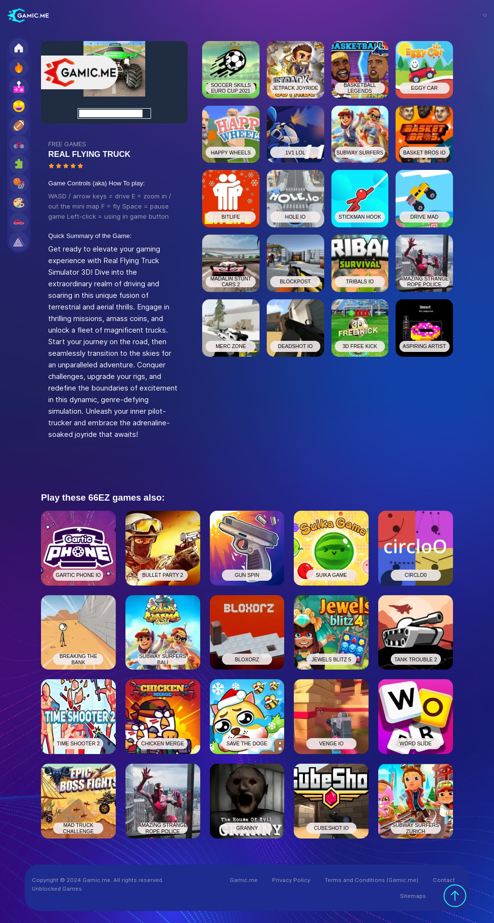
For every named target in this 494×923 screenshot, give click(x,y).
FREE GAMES (67, 144)
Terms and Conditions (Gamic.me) (371, 880)
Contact (444, 880)
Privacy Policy (291, 880)
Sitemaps (413, 896)
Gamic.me (244, 880)
